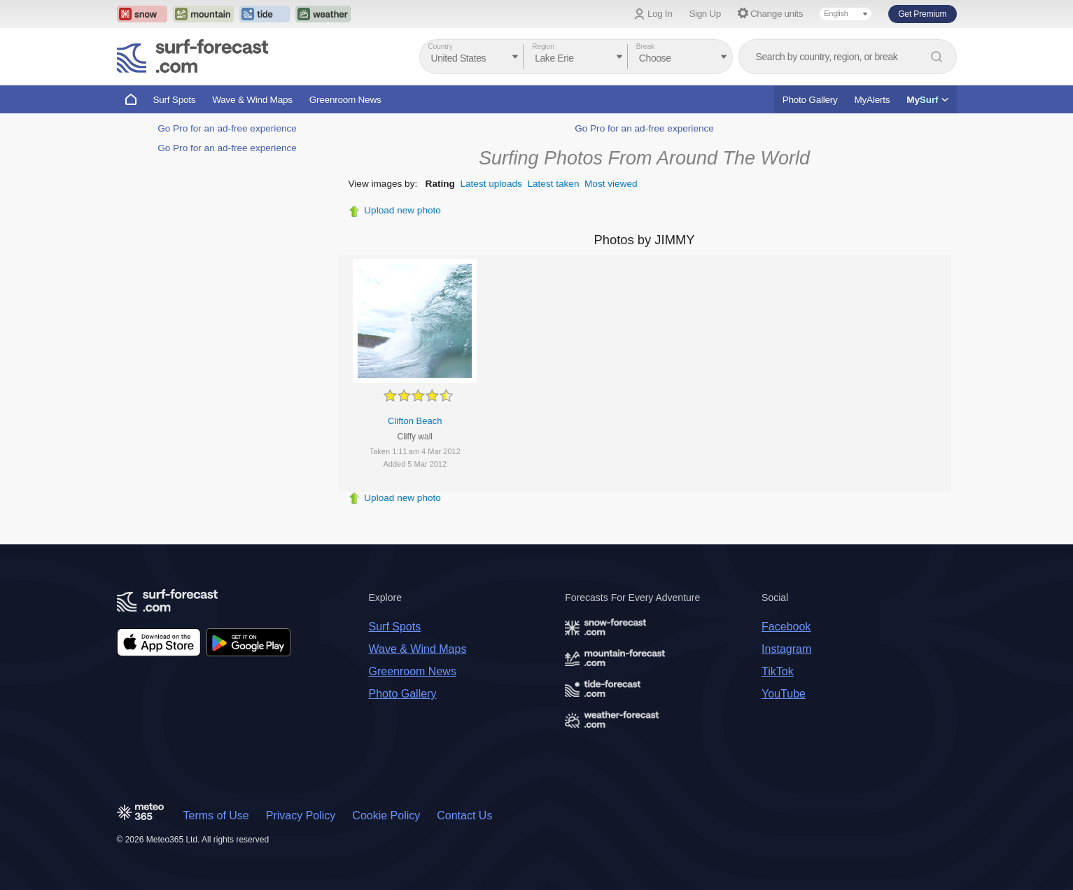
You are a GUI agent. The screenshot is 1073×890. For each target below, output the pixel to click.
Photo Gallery (810, 99)
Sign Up (705, 13)
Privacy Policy (301, 815)
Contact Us (464, 815)
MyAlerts (872, 99)
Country (440, 46)
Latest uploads (490, 183)
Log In (659, 13)
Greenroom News (345, 99)
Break (645, 46)
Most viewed (611, 183)
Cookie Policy (386, 815)
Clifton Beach (415, 421)
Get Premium (922, 14)
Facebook (786, 627)
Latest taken (553, 183)
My (927, 100)
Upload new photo (402, 210)
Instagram (786, 649)
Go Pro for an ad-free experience (227, 128)
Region (543, 46)
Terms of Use (216, 815)
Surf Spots (174, 99)
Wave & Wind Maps (252, 99)
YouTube (784, 694)
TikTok (778, 671)
